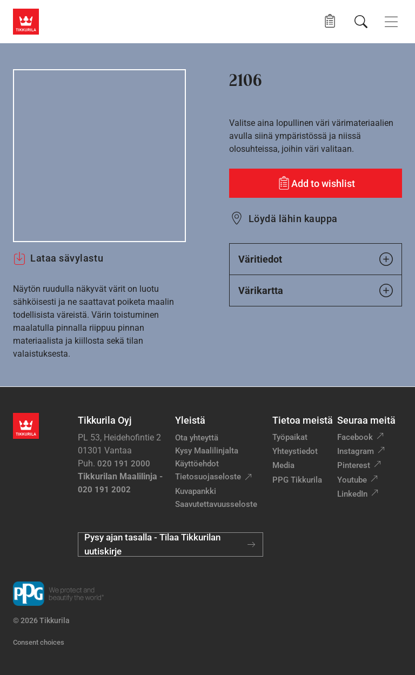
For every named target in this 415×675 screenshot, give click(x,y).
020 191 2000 (123, 464)
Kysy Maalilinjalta (206, 451)
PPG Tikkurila (297, 480)
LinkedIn (352, 494)
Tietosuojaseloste (208, 477)
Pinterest (353, 465)
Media (283, 465)
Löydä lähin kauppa (293, 218)
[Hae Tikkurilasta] (360, 21)
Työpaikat (289, 437)
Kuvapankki (195, 491)
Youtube (352, 480)
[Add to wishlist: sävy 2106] (315, 183)
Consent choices (38, 642)
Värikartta (315, 290)
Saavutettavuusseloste (216, 504)
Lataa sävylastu (58, 258)
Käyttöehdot (197, 464)
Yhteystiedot (295, 451)
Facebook (355, 437)
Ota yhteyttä (196, 438)
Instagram (355, 451)
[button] (330, 21)
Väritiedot (315, 259)
